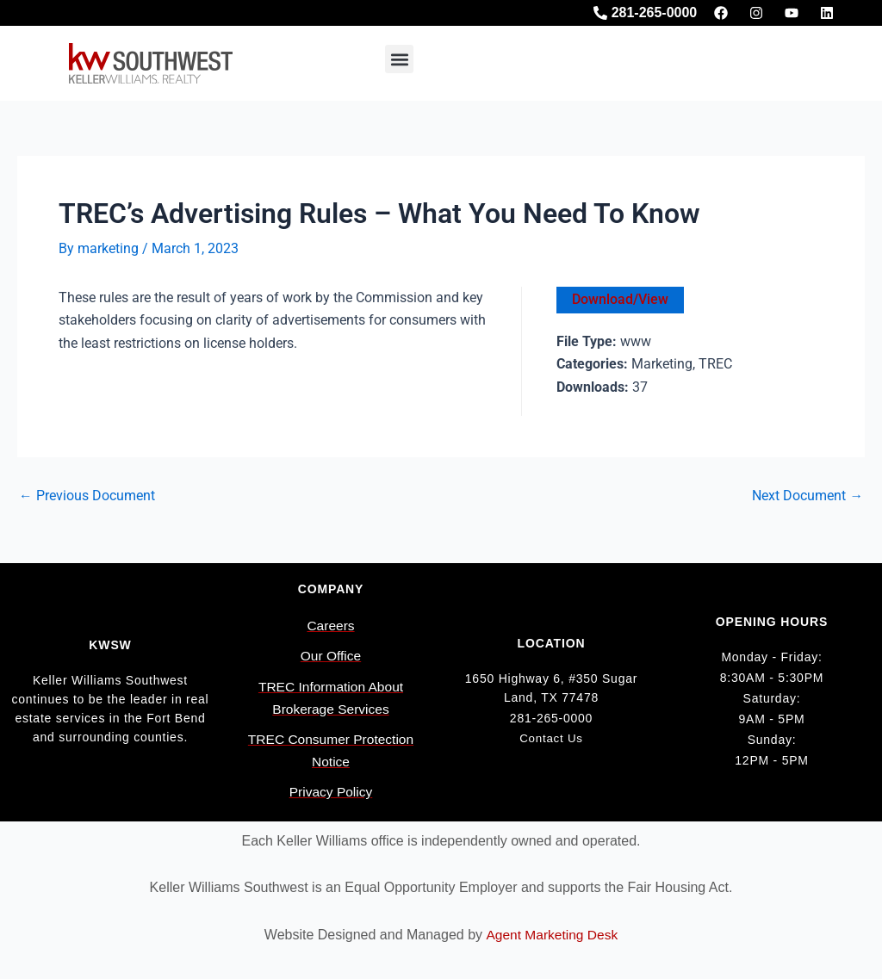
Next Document (807, 497)
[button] (399, 59)
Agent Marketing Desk (551, 934)
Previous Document (87, 497)
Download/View (620, 299)
